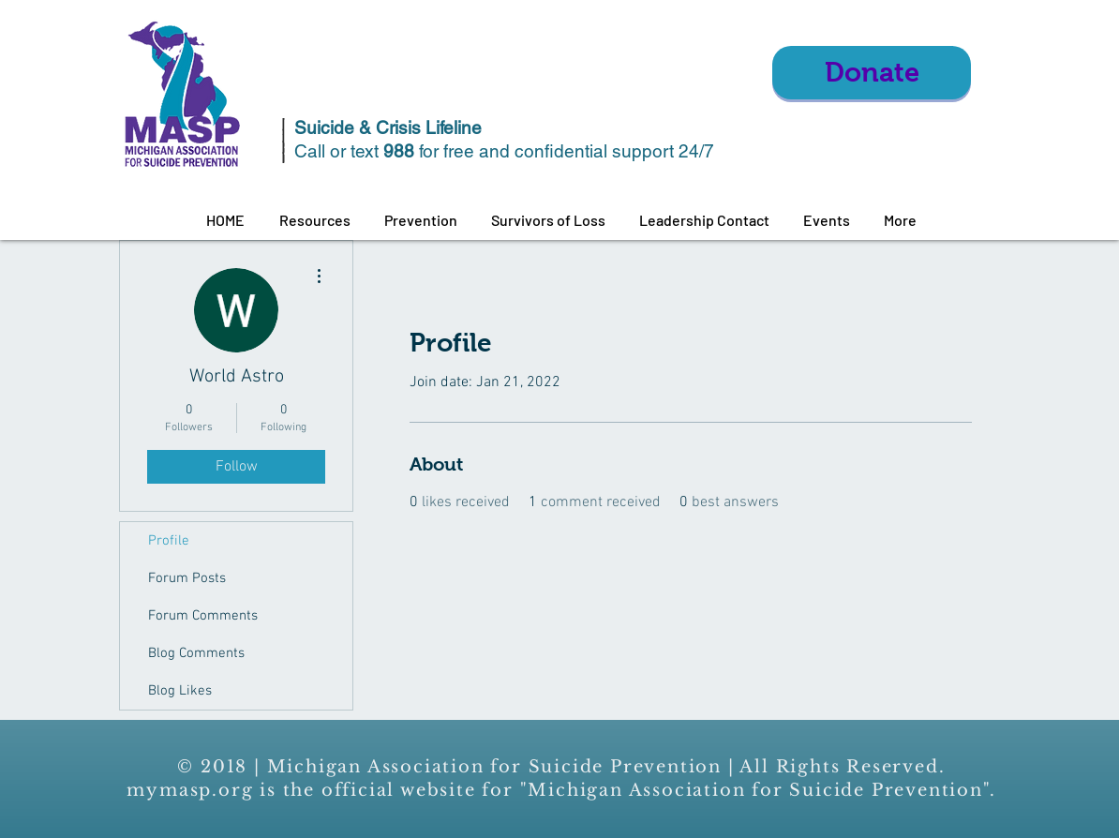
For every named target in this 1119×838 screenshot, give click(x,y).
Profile (168, 540)
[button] (314, 220)
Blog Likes (180, 690)
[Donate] (871, 72)
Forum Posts (187, 578)
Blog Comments (196, 653)
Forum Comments (203, 615)
